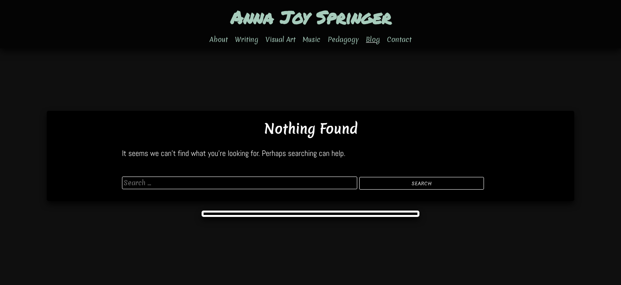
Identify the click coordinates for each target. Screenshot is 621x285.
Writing (246, 39)
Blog (373, 39)
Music (311, 39)
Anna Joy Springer (310, 17)
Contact (399, 39)
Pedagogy (343, 39)
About (219, 39)
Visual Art (280, 39)
